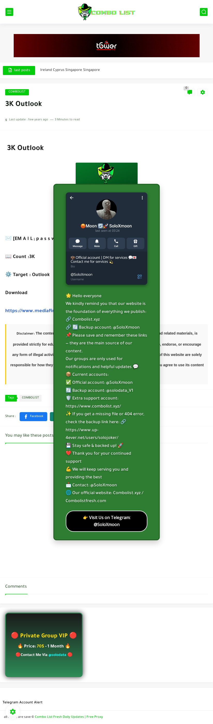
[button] (33, 416)
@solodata (57, 655)
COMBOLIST (17, 92)
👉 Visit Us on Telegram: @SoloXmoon (106, 521)
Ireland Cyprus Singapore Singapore (70, 70)
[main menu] (9, 12)
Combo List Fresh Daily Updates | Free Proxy (69, 717)
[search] (204, 12)
